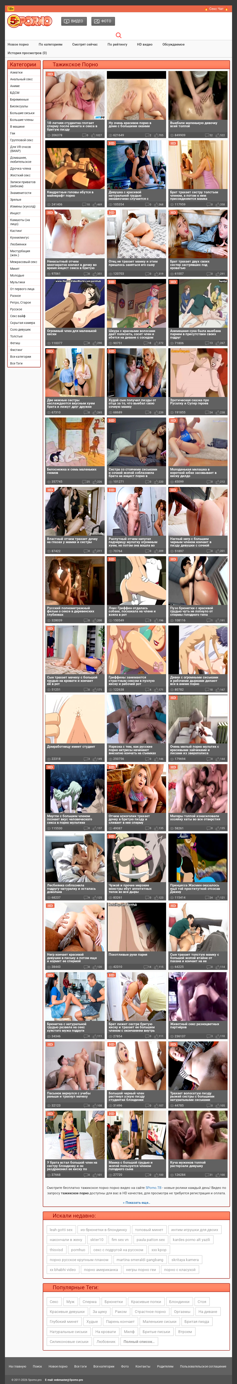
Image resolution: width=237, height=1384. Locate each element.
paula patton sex (151, 1239)
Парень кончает (120, 1321)
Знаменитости (20, 193)
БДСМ (14, 93)
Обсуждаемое (174, 44)
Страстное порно (150, 1311)
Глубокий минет (64, 1321)
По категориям (50, 44)
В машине (17, 126)
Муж (70, 1301)
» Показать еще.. (136, 1203)
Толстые (16, 336)
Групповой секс (21, 140)
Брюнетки (114, 1301)
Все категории (20, 356)
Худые (92, 1321)
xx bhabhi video (63, 1269)
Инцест (15, 213)
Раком (121, 1311)
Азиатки (16, 72)
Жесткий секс (20, 175)
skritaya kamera (185, 1259)
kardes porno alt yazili (191, 1239)
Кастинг (16, 231)
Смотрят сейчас (85, 44)
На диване (208, 1311)
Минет (15, 268)
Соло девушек (20, 329)
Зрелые (15, 199)
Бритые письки (156, 1331)
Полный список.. (139, 1341)
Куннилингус (19, 237)
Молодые (17, 275)
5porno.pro (35, 1380)
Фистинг (16, 350)
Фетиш (15, 343)
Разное (15, 296)
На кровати (105, 1331)
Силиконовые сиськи (69, 1341)
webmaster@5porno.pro (68, 1380)
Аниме (15, 86)
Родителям (165, 1366)
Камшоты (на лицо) (20, 222)
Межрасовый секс (23, 262)
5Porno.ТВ (153, 1188)
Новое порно (18, 44)
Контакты (142, 1366)
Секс (54, 1301)
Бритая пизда (197, 1321)
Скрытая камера (22, 323)
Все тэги (80, 1366)
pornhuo (78, 1250)
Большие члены (22, 120)
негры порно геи (141, 1269)
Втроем (185, 1331)
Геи (12, 133)
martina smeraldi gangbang (140, 1259)
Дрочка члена (20, 168)
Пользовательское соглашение (203, 1366)
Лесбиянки (18, 244)
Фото (125, 1366)
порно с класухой (180, 1269)
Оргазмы (182, 1311)
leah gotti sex (61, 1229)
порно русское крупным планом (79, 1259)
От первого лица (22, 289)
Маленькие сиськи (159, 1321)
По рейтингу (117, 44)
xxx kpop (159, 1250)
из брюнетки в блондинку (104, 1229)
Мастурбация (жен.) (20, 253)
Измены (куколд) (23, 206)
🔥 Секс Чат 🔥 (216, 9)
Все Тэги (16, 363)
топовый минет (149, 1229)
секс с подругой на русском (118, 1250)
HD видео (145, 44)
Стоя (202, 1301)
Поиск (37, 1366)
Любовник (106, 1341)
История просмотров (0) (27, 53)
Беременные (19, 99)
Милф (129, 1331)
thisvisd (56, 1250)
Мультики (17, 282)
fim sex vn (120, 1239)
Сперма (90, 1301)
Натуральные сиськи (68, 1331)
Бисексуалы (19, 106)
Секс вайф (17, 316)
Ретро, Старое (20, 302)
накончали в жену (66, 1239)
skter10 (97, 1239)
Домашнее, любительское (20, 160)
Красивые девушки (67, 1311)
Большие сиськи (22, 113)
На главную (17, 1366)
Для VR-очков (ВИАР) (20, 149)
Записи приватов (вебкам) (23, 184)
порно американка (101, 1269)
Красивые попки (146, 1301)
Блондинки (179, 1301)
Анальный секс (21, 79)
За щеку (100, 1311)
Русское (16, 309)
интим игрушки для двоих (194, 1229)
